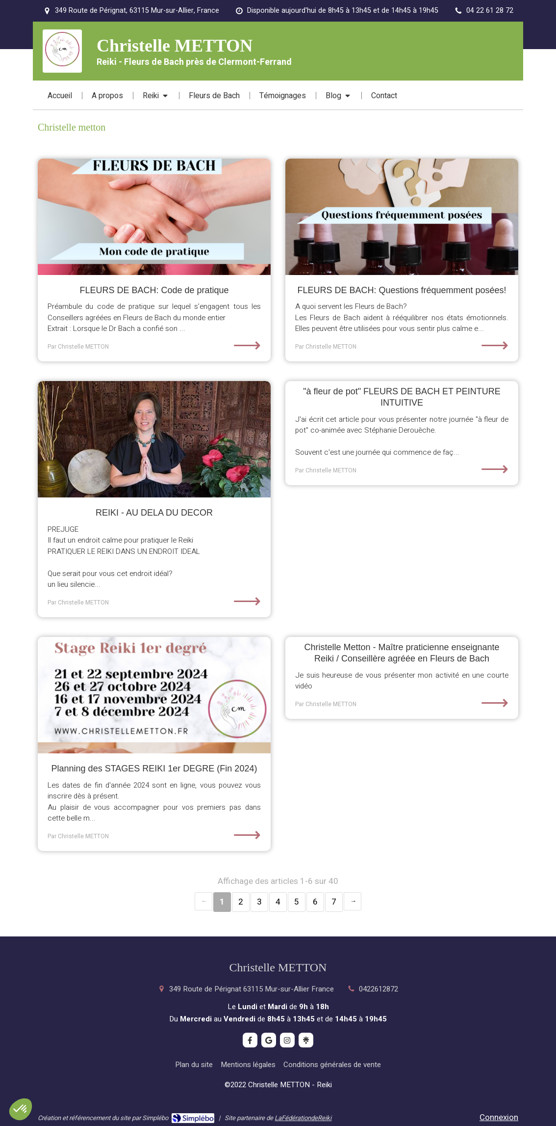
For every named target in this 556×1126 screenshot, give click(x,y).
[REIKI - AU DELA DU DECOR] (154, 439)
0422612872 (378, 989)
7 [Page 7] (333, 902)
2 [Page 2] (240, 902)
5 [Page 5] (296, 902)
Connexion (499, 1117)
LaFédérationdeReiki (303, 1118)
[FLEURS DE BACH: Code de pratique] (154, 217)
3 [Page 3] (259, 902)
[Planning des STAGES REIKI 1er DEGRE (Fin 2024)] (154, 695)
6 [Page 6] (315, 902)
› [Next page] (352, 901)
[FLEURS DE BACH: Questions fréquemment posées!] (401, 217)
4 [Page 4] (278, 902)
